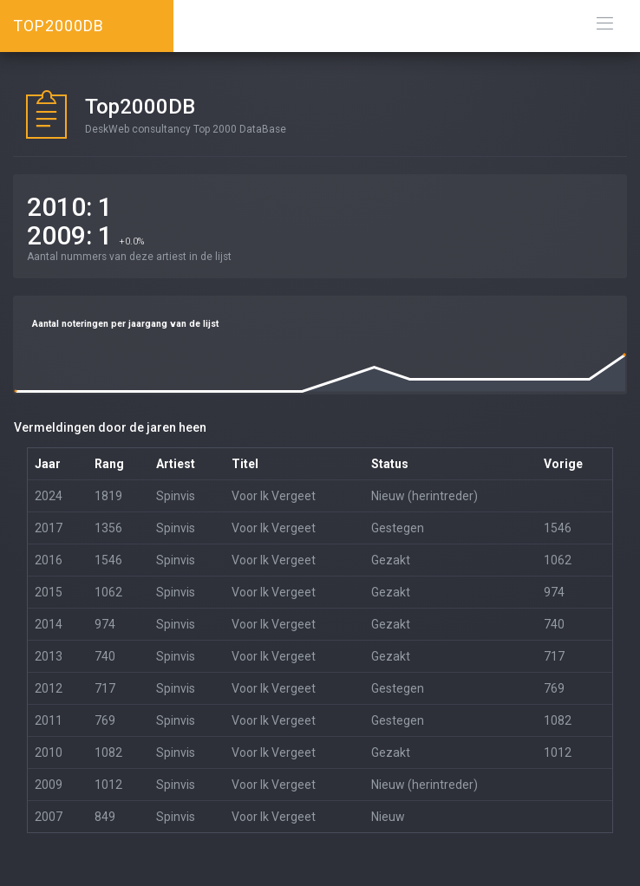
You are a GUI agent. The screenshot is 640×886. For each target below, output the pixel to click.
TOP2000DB (58, 25)
